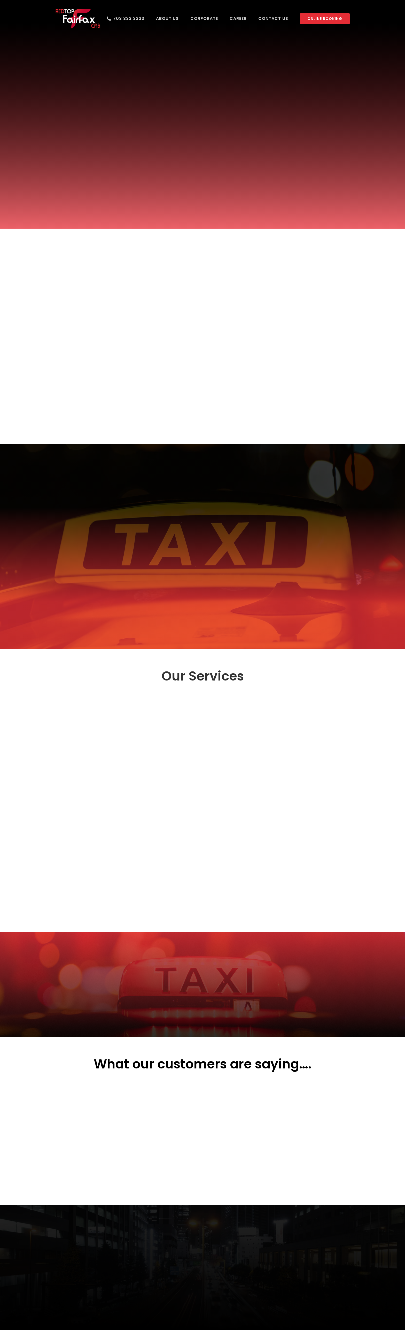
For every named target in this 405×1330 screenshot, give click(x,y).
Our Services (202, 676)
